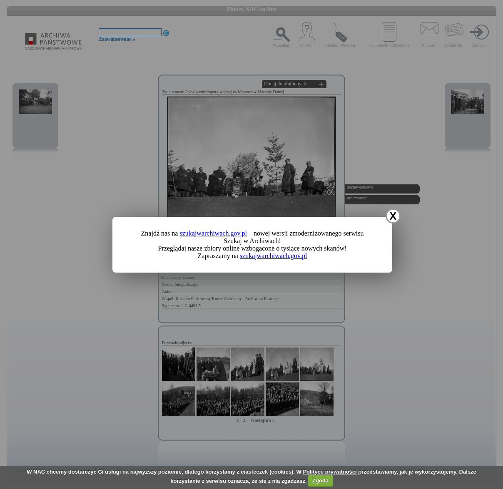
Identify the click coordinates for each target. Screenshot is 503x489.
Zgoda (320, 480)
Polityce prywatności (329, 472)
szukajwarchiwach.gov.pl (213, 233)
